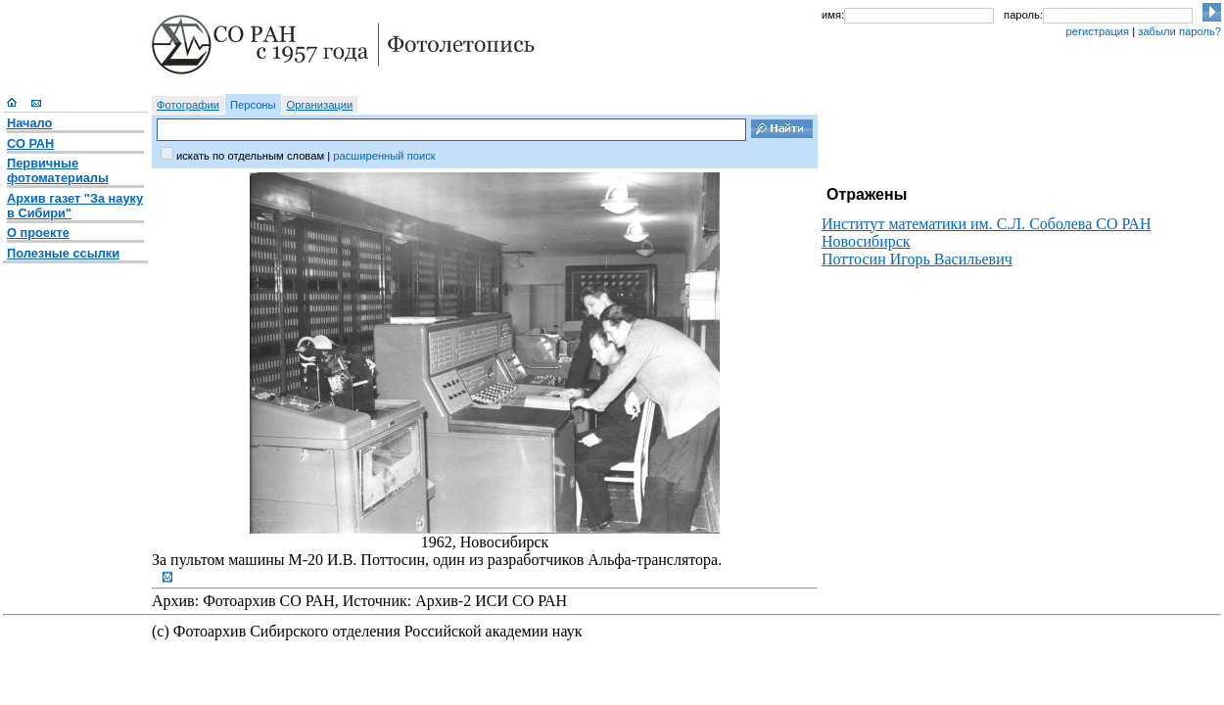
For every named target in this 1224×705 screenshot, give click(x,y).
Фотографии (188, 105)
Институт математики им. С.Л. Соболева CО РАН (986, 223)
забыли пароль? (1179, 31)
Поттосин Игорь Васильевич (917, 259)
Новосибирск (866, 241)
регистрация (1097, 31)
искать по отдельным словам (250, 156)
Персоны (253, 105)
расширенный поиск (384, 156)
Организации (320, 105)
